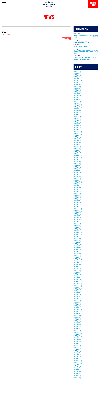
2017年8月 (77, 292)
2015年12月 (78, 333)
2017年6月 (77, 296)
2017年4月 (77, 301)
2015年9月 (77, 339)
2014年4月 (77, 376)
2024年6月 (77, 117)
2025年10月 (78, 82)
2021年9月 (77, 187)
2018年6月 (77, 271)
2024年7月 (77, 115)
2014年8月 (77, 367)
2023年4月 (77, 147)
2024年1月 (77, 127)
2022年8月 (77, 164)
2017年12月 (78, 284)
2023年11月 (78, 132)
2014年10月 (78, 363)
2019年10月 (78, 237)
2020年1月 (77, 230)
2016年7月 (77, 318)
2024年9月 (77, 110)
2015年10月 (78, 337)
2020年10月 (78, 211)
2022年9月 (77, 162)
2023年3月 (77, 149)
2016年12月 (78, 309)
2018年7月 (77, 269)
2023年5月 (77, 145)
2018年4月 (77, 275)
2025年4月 (77, 95)
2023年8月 (77, 138)
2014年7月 (77, 369)
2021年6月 (77, 194)
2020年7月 (77, 217)
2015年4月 (77, 350)
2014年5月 (77, 373)
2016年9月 (77, 314)
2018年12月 (78, 258)
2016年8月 (77, 316)
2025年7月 (77, 89)
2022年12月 (78, 155)
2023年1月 (77, 153)
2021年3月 (77, 200)
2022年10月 (78, 159)
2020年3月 (77, 226)
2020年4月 (77, 224)
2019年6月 (77, 245)
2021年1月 (77, 204)
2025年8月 (77, 87)
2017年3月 (77, 303)
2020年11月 (78, 209)
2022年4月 (77, 172)
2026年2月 (77, 76)
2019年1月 (77, 256)
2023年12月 (78, 130)
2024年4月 (77, 121)
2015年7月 (77, 344)
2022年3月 (77, 174)
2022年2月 (77, 177)
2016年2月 (77, 329)
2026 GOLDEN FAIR (81, 42)
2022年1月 (77, 179)
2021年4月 (77, 198)
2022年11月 (78, 157)
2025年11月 (78, 80)
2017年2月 (77, 305)
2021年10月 (78, 185)
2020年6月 (77, 219)
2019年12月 (78, 232)
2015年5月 (77, 348)
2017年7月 (77, 294)
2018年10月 (78, 262)
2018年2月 (77, 279)
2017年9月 (77, 290)
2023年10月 (78, 134)
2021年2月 (77, 202)
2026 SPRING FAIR (81, 47)
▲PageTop (66, 39)
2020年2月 (77, 228)
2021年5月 (77, 196)
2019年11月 (78, 234)
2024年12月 (78, 104)
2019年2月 (77, 254)
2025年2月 (77, 100)
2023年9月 (77, 136)
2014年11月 (78, 361)
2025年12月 (78, 78)
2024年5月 (77, 119)
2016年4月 (77, 324)
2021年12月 (78, 181)
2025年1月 (77, 102)
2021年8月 (77, 189)
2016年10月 (78, 311)
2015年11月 (78, 335)
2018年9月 (77, 264)
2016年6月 (77, 320)
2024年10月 (78, 108)
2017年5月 (77, 299)
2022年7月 (77, 166)
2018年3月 (77, 277)
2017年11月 (78, 286)
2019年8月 (77, 241)
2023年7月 (77, 140)
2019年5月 (77, 247)
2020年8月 (77, 215)
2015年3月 (77, 352)
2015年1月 (77, 356)
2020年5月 (77, 222)
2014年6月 (77, 371)
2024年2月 (77, 125)
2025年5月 (77, 93)
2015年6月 (77, 346)
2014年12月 (78, 359)
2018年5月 (77, 273)
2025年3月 (77, 97)
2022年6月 (77, 168)
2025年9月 (77, 85)
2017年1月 (77, 307)
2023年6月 (77, 142)
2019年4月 (77, 249)
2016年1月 (77, 331)
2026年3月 (77, 74)
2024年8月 (77, 112)
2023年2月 (77, 151)
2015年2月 (77, 354)
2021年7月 (77, 192)
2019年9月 (77, 239)
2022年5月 (77, 170)
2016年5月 (77, 322)
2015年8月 (77, 341)
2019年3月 (77, 252)
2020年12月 (78, 207)
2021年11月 (78, 183)
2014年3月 (77, 378)
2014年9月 (77, 365)
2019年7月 (77, 243)
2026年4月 (77, 72)
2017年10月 (78, 288)
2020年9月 (77, 213)
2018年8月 (77, 266)
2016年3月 (77, 326)
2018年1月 (77, 281)
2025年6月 (77, 91)
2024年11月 (78, 106)
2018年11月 (78, 260)
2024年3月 (77, 123)
